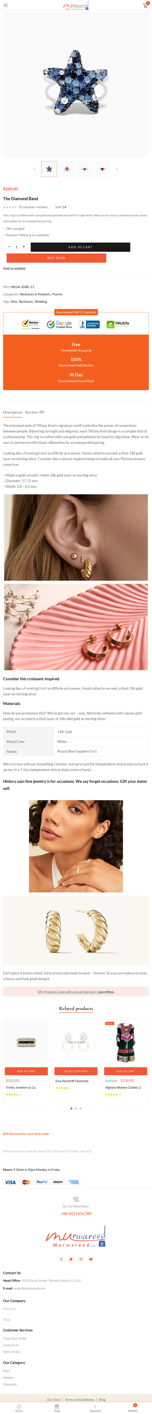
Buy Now (112, 247)
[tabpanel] (26, 1051)
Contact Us (11, 1335)
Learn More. (106, 982)
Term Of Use (11, 1342)
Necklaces (26, 291)
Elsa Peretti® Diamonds (72, 1071)
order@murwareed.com (30, 1278)
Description (12, 402)
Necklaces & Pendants (35, 284)
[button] (76, 302)
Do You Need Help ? (76, 1196)
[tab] (14, 403)
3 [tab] (81, 1098)
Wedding (41, 291)
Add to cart (58, 247)
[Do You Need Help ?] (76, 1189)
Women (8, 1367)
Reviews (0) (34, 402)
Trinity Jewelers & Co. (21, 1077)
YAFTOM (117, 1396)
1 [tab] (71, 1098)
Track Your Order (15, 1328)
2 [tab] (76, 1098)
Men (14, 291)
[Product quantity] (16, 247)
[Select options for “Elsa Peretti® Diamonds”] (76, 1061)
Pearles (57, 284)
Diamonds (10, 1374)
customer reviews (33, 207)
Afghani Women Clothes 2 (123, 1077)
